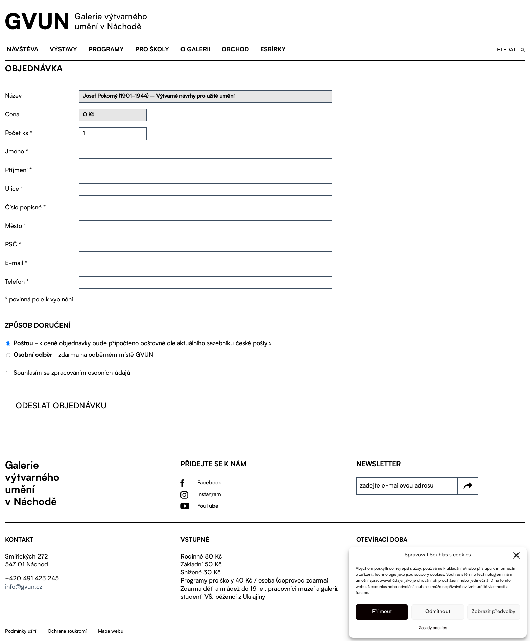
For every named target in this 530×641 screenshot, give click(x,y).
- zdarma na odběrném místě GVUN (83, 355)
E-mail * (16, 263)
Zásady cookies (433, 628)
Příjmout (382, 611)
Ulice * (14, 189)
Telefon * (17, 282)
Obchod (235, 50)
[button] (516, 555)
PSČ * (13, 245)
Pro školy (152, 50)
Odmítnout (437, 611)
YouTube (207, 506)
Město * (15, 226)
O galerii (195, 50)
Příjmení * (18, 170)
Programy (106, 50)
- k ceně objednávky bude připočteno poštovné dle (143, 343)
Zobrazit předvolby (493, 611)
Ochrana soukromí (67, 631)
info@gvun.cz (23, 587)
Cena (12, 115)
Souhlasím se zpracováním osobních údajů (68, 373)
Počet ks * (18, 133)
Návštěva (22, 50)
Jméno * (16, 152)
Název (13, 96)
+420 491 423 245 (32, 579)
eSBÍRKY (273, 50)
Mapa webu (110, 631)
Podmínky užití (20, 631)
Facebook (209, 483)
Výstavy (63, 50)
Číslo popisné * (25, 208)
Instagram (209, 494)
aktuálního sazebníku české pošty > (224, 343)
